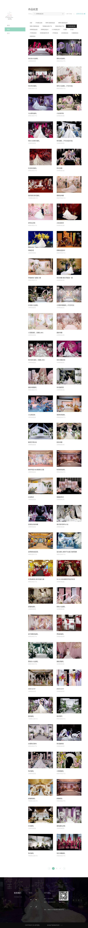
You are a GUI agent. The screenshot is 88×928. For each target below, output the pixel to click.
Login (61, 925)
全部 (31, 22)
